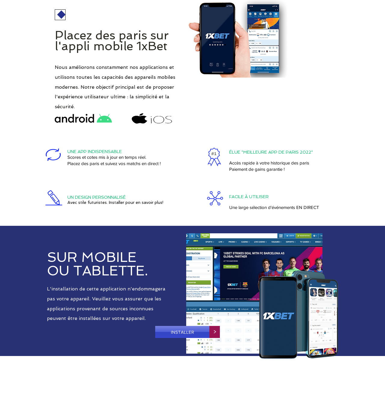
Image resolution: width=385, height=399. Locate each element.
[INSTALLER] (182, 332)
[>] (214, 332)
